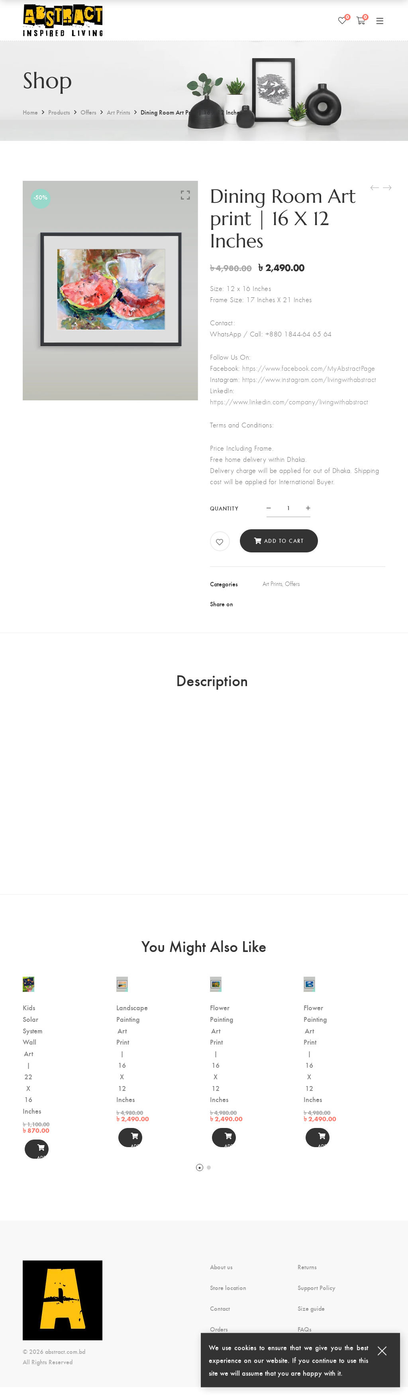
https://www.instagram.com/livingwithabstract (309, 379)
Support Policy (316, 1296)
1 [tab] (199, 1175)
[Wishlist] (342, 20)
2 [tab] (209, 1176)
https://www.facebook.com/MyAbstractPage (308, 368)
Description (212, 684)
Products (59, 112)
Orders (219, 1337)
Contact (220, 1316)
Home (30, 112)
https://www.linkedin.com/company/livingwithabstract (289, 402)
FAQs (305, 1337)
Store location (228, 1296)
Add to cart (284, 540)
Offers (88, 112)
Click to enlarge (185, 195)
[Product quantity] (288, 507)
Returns (307, 1275)
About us (221, 1275)
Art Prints (118, 112)
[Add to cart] (34, 1157)
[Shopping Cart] (360, 20)
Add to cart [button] (34, 1159)
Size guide (311, 1316)
